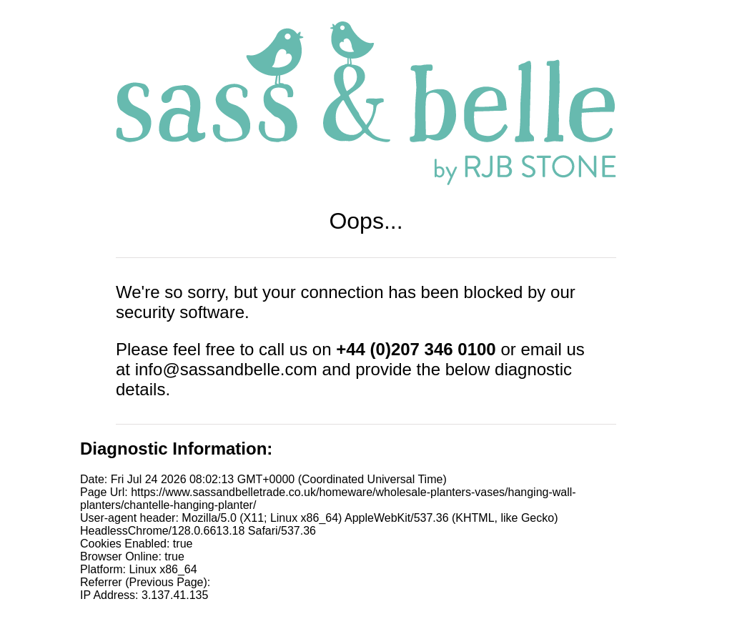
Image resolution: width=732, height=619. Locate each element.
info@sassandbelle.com (226, 369)
